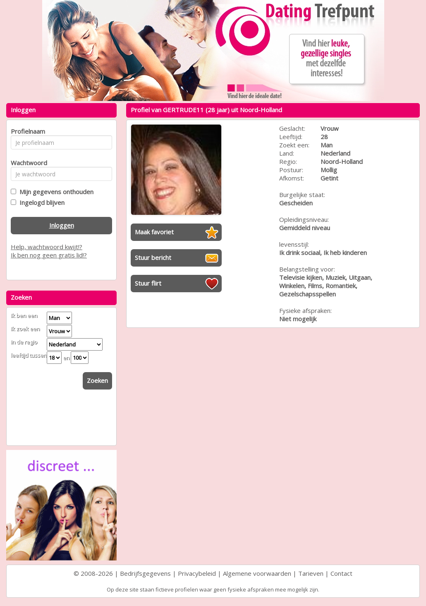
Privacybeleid (197, 573)
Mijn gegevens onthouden (54, 192)
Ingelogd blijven (40, 202)
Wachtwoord (27, 163)
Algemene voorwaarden (257, 573)
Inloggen (61, 225)
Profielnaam (27, 131)
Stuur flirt (148, 283)
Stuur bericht (153, 257)
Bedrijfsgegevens (145, 573)
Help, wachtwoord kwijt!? (46, 247)
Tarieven (310, 573)
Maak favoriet (154, 232)
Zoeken (97, 380)
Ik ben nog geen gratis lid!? (49, 255)
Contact (341, 573)
